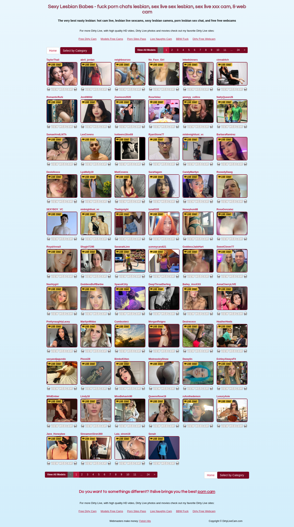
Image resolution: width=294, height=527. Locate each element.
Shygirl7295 (87, 246)
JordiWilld (86, 97)
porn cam (206, 492)
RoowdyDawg (225, 172)
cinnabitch (223, 59)
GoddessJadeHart (193, 246)
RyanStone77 (156, 134)
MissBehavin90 (123, 396)
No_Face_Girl (156, 59)
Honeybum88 (190, 209)
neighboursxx (123, 59)
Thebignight (122, 209)
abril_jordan (87, 59)
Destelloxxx (53, 172)
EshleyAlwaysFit (226, 359)
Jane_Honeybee (56, 433)
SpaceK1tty (121, 284)
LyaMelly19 (87, 172)
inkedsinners (190, 59)
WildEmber (53, 396)
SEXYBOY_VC (55, 209)
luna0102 (153, 209)
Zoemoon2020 (123, 97)
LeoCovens (87, 134)
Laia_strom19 (122, 433)
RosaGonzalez (225, 209)
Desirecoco (189, 321)
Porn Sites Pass (136, 38)
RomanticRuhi (55, 97)
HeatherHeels (224, 321)
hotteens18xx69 (124, 134)
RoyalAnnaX (54, 246)
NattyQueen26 (225, 97)
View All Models (146, 50)
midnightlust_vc (89, 209)
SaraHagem (155, 172)
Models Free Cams (112, 38)
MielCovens (121, 172)
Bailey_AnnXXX (192, 284)
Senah (152, 433)
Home (53, 50)
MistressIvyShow (158, 359)
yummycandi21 (157, 246)
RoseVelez (154, 97)
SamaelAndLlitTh (57, 134)
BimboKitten (122, 359)
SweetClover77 (225, 246)
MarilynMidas (88, 321)
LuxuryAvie (223, 396)
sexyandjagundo (56, 359)
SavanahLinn (122, 246)
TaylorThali (53, 59)
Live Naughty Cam (161, 38)
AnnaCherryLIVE (226, 284)
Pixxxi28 (85, 359)
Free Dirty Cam (88, 38)
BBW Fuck (182, 38)
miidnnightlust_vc (193, 134)
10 (217, 50)
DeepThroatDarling (159, 284)
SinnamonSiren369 (91, 433)
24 (238, 50)
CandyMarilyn (191, 172)
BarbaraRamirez (226, 134)
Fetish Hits (145, 521)
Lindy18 (85, 396)
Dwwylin (187, 359)
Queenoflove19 (157, 396)
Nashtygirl (53, 284)
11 (225, 50)
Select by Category (76, 50)
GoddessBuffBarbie (92, 284)
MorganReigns (156, 321)
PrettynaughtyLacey (58, 321)
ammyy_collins (191, 97)
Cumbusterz (122, 321)
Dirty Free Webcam (204, 38)
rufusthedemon (191, 396)
